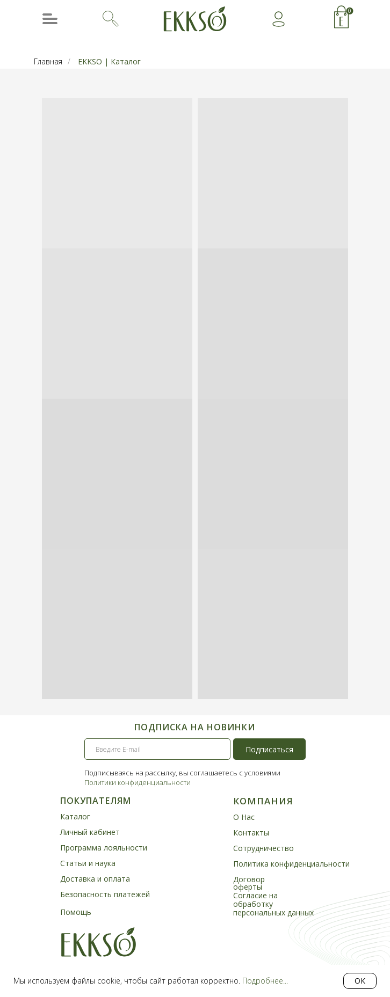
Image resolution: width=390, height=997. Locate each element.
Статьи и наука (87, 863)
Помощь (75, 912)
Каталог (75, 816)
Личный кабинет (90, 832)
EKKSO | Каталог (109, 61)
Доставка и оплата (95, 879)
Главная (48, 61)
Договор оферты (249, 883)
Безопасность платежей (105, 894)
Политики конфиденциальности (137, 782)
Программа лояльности (103, 847)
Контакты (251, 832)
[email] (157, 749)
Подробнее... (265, 981)
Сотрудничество (263, 848)
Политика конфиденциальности (291, 864)
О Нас (244, 817)
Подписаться (269, 749)
